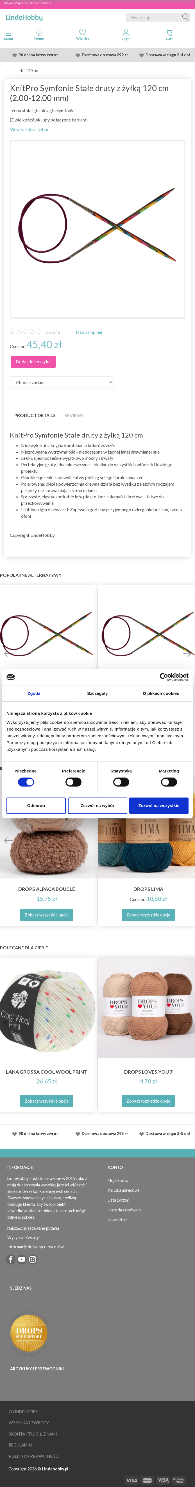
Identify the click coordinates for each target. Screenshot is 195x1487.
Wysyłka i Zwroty (23, 1237)
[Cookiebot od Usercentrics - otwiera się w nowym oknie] (164, 677)
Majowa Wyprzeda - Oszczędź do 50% (27, 2)
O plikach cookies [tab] (161, 693)
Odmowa (36, 805)
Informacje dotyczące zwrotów (35, 1246)
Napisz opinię (88, 332)
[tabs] (169, 36)
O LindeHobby (23, 1411)
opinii (53, 332)
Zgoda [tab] (34, 693)
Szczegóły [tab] (97, 693)
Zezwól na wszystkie (159, 805)
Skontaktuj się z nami (33, 1434)
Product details (35, 415)
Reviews (74, 415)
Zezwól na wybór (97, 805)
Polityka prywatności (34, 1456)
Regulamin (20, 1445)
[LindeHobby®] (24, 16)
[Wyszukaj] (185, 17)
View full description (29, 129)
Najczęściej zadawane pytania (33, 1228)
